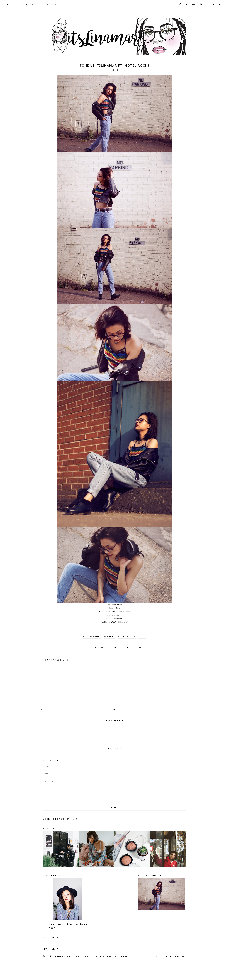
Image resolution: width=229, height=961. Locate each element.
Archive (52, 4)
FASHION (109, 636)
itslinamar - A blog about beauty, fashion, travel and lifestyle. (92, 956)
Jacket (111, 608)
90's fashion (92, 636)
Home (10, 4)
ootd (142, 636)
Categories (29, 4)
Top (108, 604)
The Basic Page (177, 956)
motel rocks (127, 636)
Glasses (108, 619)
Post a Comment (114, 720)
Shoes (108, 615)
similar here (124, 612)
